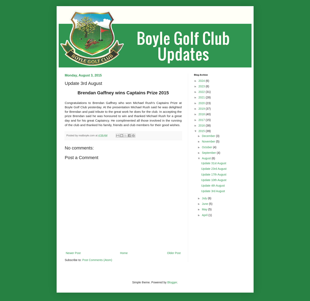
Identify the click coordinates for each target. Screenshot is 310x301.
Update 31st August (213, 163)
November (209, 141)
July (205, 198)
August (207, 158)
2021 (202, 97)
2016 (202, 125)
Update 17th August (213, 174)
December (209, 136)
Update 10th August (213, 180)
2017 (202, 120)
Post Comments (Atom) (97, 260)
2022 (202, 91)
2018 (202, 114)
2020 (202, 103)
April (205, 215)
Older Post (174, 253)
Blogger (172, 282)
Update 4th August (213, 185)
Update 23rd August (213, 168)
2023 (202, 86)
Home (124, 253)
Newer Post (73, 253)
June (205, 203)
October (207, 147)
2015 (202, 131)
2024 (202, 80)
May (205, 209)
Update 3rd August (213, 191)
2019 (202, 108)
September (209, 152)
